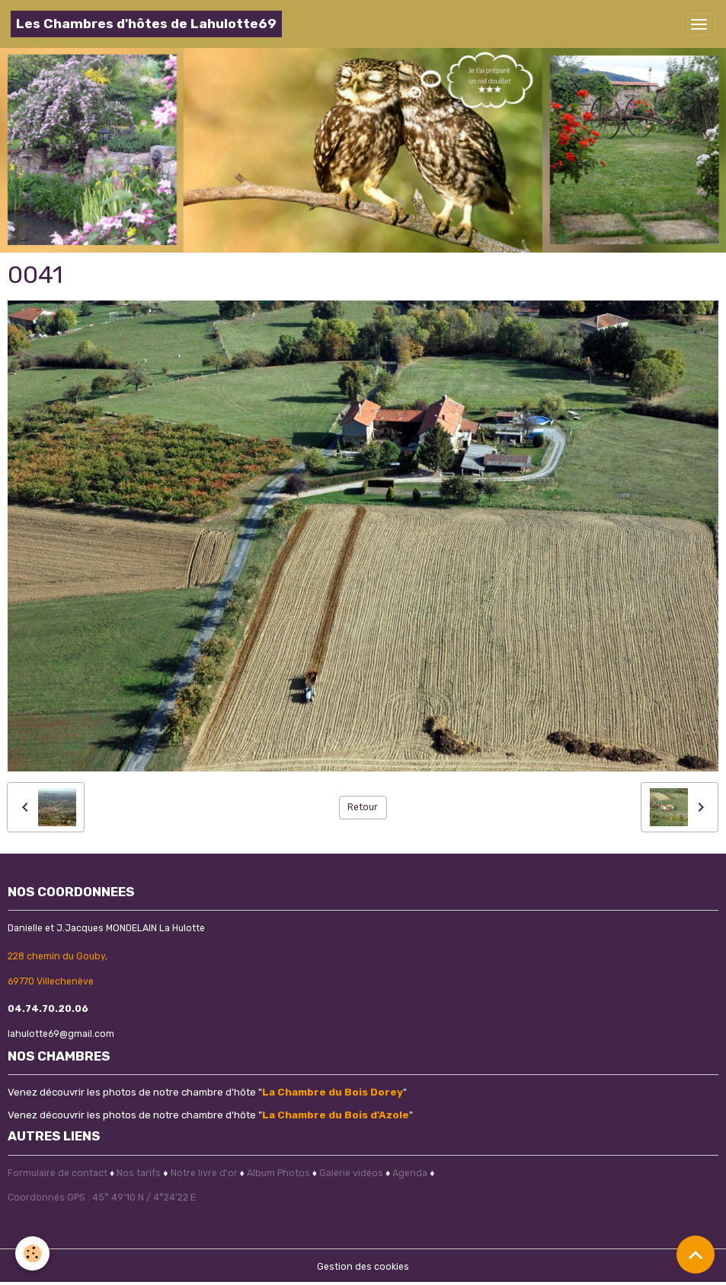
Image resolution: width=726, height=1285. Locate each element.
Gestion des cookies (363, 1266)
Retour (362, 807)
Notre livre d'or (205, 1173)
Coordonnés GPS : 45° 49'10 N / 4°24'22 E (102, 1197)
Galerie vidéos (351, 1173)
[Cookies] (32, 1253)
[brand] (146, 24)
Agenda (409, 1173)
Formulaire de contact (57, 1173)
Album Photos (278, 1173)
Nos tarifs (139, 1173)
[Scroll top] (695, 1255)
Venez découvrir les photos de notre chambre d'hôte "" (207, 1092)
